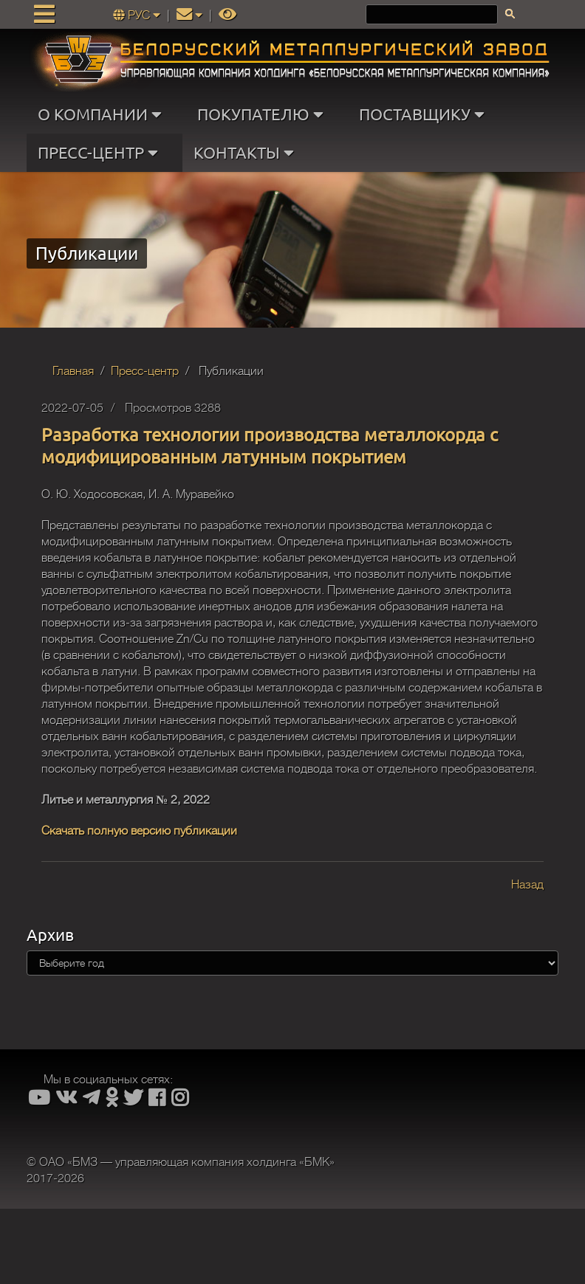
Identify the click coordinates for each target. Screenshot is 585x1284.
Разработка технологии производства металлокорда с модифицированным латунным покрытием (269, 445)
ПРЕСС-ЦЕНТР (101, 153)
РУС (138, 15)
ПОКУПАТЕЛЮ (263, 114)
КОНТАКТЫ (247, 153)
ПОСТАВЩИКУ (425, 114)
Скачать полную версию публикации (139, 831)
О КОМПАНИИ (103, 114)
